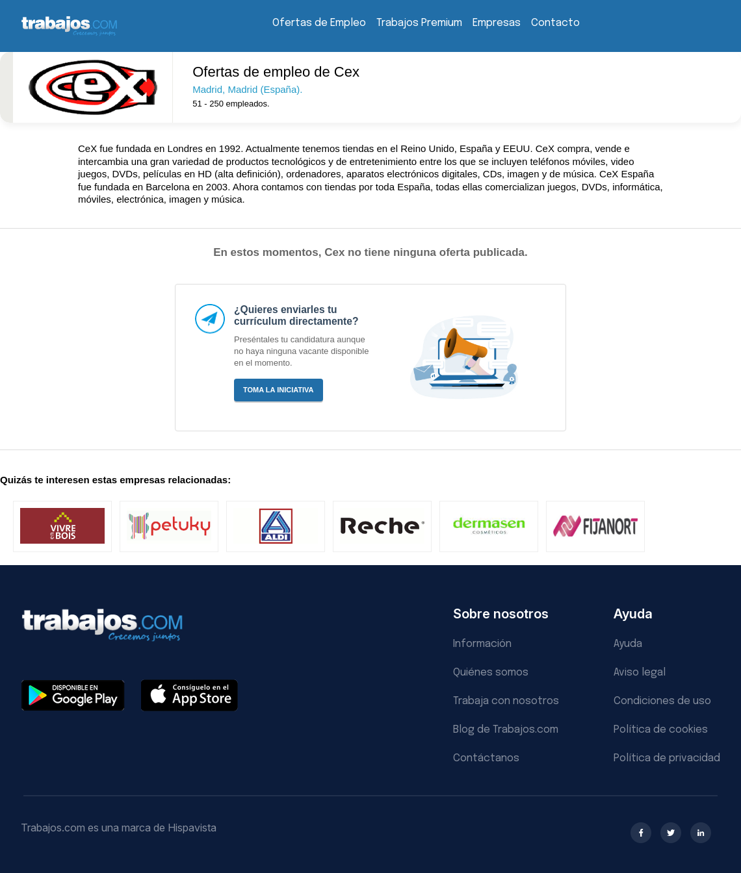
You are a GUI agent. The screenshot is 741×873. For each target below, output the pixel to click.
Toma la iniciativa (278, 390)
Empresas (497, 23)
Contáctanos (486, 758)
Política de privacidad (667, 758)
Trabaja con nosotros (506, 701)
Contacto (555, 23)
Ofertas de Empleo (319, 23)
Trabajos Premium (419, 23)
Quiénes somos (490, 672)
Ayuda (628, 644)
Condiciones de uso (662, 701)
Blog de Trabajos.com (505, 729)
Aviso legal (640, 672)
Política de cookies (661, 729)
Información (482, 644)
